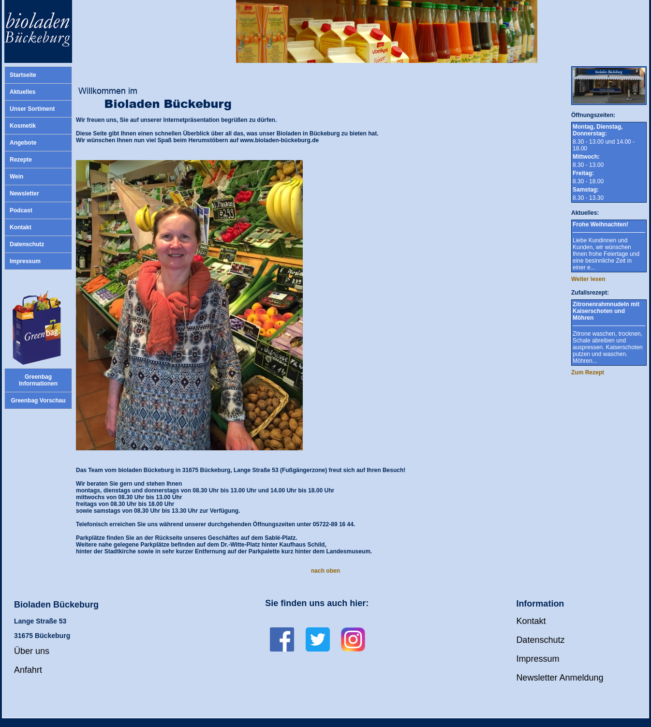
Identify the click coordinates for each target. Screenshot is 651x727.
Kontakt (20, 227)
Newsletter (24, 193)
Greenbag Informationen (38, 380)
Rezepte (21, 159)
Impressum (25, 261)
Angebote (23, 142)
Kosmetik (23, 125)
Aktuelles (22, 92)
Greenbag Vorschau (38, 400)
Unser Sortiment (32, 108)
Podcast (21, 210)
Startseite (23, 75)
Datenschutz (27, 244)
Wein (16, 176)
